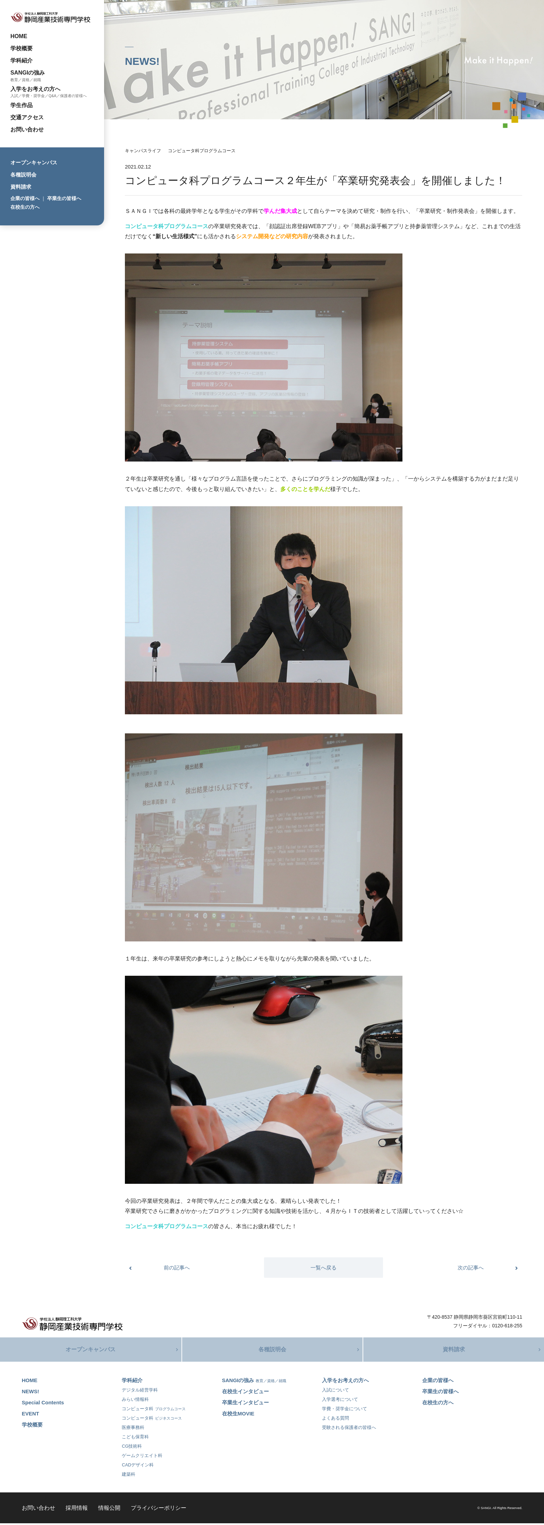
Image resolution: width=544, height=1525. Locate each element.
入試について (335, 1391)
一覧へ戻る (324, 1267)
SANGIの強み (27, 72)
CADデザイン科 (138, 1466)
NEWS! (30, 1393)
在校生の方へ (25, 207)
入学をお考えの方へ (35, 89)
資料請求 (20, 187)
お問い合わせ (27, 129)
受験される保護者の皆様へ (349, 1429)
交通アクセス (27, 117)
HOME (18, 36)
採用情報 (77, 1509)
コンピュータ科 (154, 1410)
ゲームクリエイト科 (142, 1457)
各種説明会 (23, 175)
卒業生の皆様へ (64, 198)
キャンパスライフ (143, 150)
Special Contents (43, 1404)
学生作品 (21, 105)
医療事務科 (133, 1429)
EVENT (30, 1415)
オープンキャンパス (33, 162)
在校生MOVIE (238, 1415)
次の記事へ (471, 1267)
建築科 (128, 1476)
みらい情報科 (135, 1401)
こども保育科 (135, 1438)
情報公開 (109, 1509)
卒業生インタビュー (245, 1404)
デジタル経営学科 (140, 1391)
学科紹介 (21, 60)
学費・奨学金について (344, 1410)
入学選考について (340, 1401)
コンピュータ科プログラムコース (202, 150)
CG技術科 (132, 1447)
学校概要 (21, 48)
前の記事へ (177, 1267)
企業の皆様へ (25, 198)
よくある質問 (335, 1419)
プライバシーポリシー (158, 1509)
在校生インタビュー (245, 1393)
